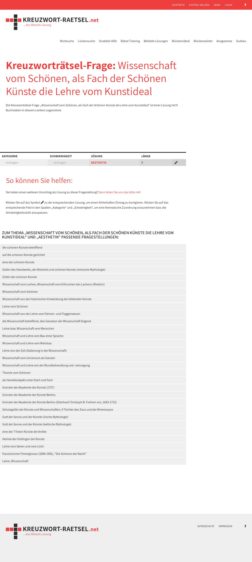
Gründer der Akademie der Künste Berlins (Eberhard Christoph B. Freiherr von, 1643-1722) (59, 402)
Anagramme (224, 41)
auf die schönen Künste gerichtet (23, 255)
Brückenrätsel (181, 41)
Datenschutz (205, 526)
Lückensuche (86, 41)
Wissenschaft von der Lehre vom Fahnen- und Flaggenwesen (41, 314)
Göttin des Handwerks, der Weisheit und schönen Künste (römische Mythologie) (53, 270)
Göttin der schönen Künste (19, 277)
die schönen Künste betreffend (22, 247)
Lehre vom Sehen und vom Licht (23, 446)
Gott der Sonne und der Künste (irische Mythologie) (35, 417)
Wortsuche (67, 41)
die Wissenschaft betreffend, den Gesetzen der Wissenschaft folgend (46, 321)
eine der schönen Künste (18, 262)
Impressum (225, 526)
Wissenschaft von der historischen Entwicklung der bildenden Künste (47, 299)
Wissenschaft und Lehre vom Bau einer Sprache (32, 336)
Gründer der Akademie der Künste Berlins (28, 395)
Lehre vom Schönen (15, 306)
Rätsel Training (130, 41)
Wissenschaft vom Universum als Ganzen (28, 358)
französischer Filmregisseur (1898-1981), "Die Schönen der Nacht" (44, 454)
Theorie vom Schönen (16, 373)
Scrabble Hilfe (108, 41)
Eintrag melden (199, 5)
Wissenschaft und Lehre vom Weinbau (27, 343)
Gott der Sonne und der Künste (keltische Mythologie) (36, 424)
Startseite (178, 5)
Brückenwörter (203, 41)
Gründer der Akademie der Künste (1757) (28, 387)
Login (228, 5)
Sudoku (241, 41)
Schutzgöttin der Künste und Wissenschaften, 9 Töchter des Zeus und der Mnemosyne (57, 409)
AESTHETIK (99, 163)
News (217, 5)
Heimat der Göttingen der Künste (23, 439)
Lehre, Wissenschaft (15, 461)
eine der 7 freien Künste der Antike (24, 432)
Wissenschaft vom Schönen (20, 292)
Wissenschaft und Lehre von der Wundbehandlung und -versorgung (46, 365)
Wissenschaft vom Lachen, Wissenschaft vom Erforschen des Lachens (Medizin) (53, 284)
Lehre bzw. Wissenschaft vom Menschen (28, 328)
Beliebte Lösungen (156, 41)
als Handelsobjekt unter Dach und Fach (27, 380)
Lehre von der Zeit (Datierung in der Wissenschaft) (34, 351)
